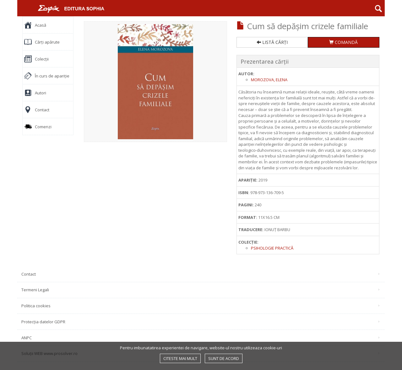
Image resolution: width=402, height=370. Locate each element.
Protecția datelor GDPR (200, 322)
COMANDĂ (343, 42)
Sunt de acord (223, 358)
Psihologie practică (272, 248)
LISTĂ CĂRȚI (272, 42)
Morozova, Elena (269, 79)
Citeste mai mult (180, 358)
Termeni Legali (200, 290)
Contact (200, 274)
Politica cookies (200, 306)
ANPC (200, 338)
